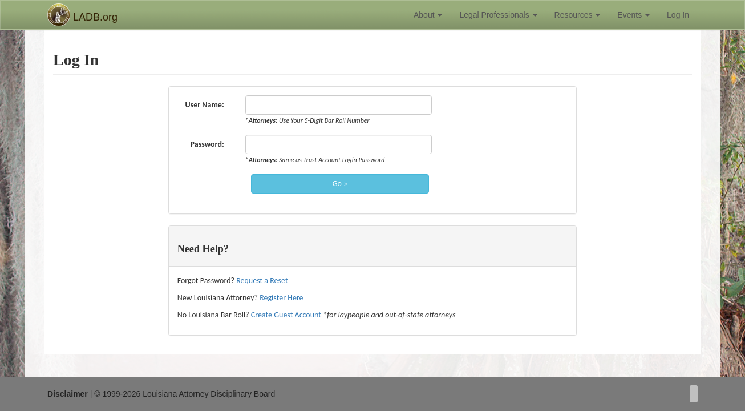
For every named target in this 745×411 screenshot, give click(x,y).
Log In (678, 14)
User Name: (206, 105)
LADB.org (82, 14)
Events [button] (633, 14)
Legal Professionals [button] (498, 14)
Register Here (281, 298)
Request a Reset (262, 280)
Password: (209, 144)
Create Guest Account (286, 315)
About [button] (428, 14)
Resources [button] (577, 14)
